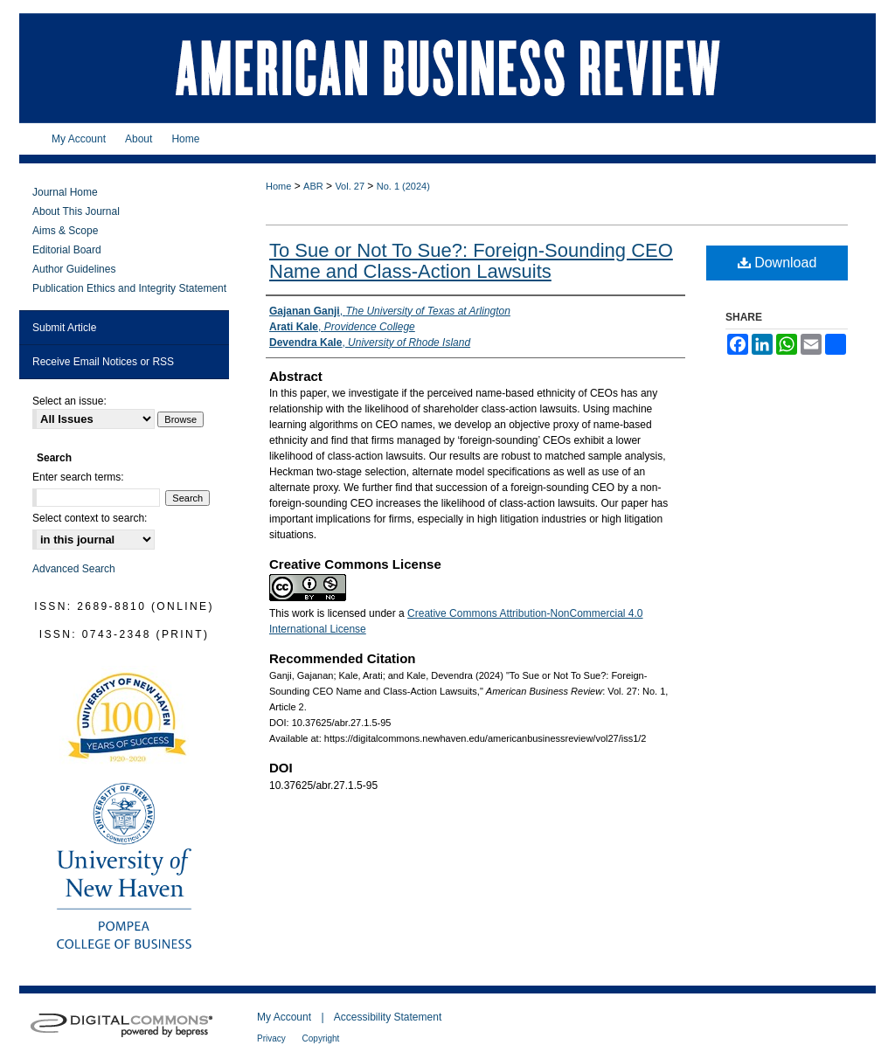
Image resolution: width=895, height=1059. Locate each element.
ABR (313, 186)
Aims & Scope (65, 231)
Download (777, 262)
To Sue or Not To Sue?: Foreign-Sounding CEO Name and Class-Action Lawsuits (471, 260)
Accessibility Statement (387, 1017)
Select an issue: (69, 401)
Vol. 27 (349, 186)
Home (278, 186)
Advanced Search (73, 569)
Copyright (321, 1038)
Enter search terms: (78, 477)
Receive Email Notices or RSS (103, 362)
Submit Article (64, 328)
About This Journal (76, 211)
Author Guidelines (73, 269)
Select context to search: (89, 518)
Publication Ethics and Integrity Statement (129, 288)
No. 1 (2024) (403, 186)
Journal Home (65, 192)
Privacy (272, 1038)
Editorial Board (66, 250)
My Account (285, 1017)
